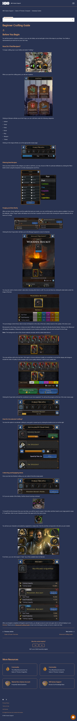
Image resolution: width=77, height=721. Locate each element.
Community (15, 667)
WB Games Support (55, 682)
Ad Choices (5, 709)
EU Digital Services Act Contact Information (13, 712)
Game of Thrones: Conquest (22, 10)
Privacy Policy (6, 703)
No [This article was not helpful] (41, 645)
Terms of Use (6, 706)
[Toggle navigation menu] (73, 3)
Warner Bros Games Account (21, 682)
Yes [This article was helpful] (35, 645)
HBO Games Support (8, 10)
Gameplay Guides (36, 10)
